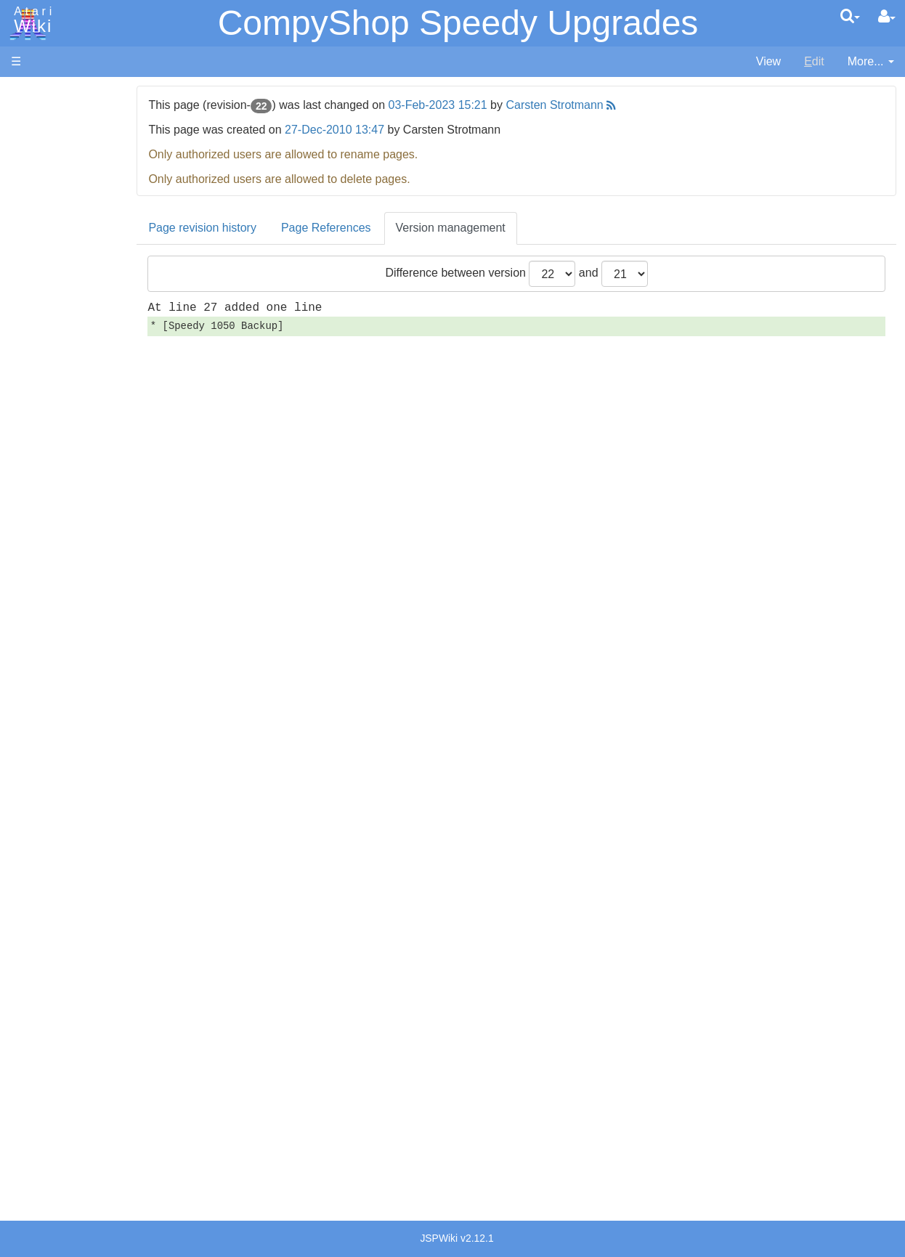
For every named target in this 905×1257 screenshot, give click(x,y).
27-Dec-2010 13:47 (402, 129)
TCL (51, 588)
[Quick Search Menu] (850, 16)
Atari (30, 20)
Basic (54, 389)
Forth (53, 422)
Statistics (34, 1120)
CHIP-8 (59, 621)
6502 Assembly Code (95, 695)
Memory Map (44, 191)
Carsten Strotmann (622, 105)
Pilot (51, 538)
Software (34, 143)
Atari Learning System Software (92, 822)
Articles (30, 93)
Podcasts (35, 888)
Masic (55, 505)
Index (25, 315)
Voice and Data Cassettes (78, 774)
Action (56, 355)
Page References (394, 227)
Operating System (86, 662)
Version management (518, 227)
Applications (42, 167)
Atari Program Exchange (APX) (91, 798)
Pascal (57, 522)
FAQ (22, 290)
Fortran (59, 439)
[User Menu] (887, 16)
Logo (53, 488)
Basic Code (70, 712)
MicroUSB (37, 241)
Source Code (73, 678)
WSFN (57, 604)
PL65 (53, 554)
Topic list (33, 216)
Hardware (36, 118)
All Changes (42, 265)
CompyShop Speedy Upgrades (458, 23)
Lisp (50, 471)
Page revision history (270, 227)
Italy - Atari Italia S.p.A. (99, 996)
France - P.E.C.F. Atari (97, 946)
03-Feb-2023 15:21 (505, 105)
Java (52, 455)
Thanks (30, 1087)
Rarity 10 (34, 1103)
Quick (55, 571)
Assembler (67, 372)
